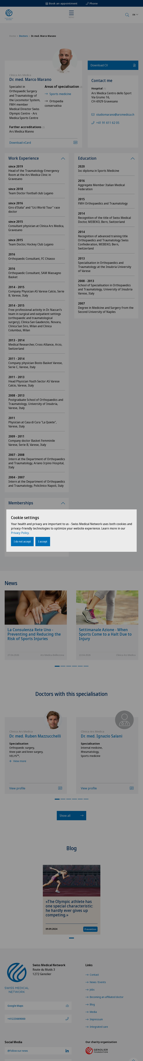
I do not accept (22, 541)
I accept (42, 541)
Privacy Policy (20, 533)
